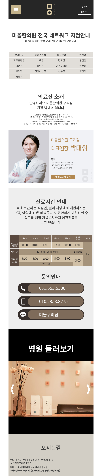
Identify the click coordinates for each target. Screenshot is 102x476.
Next (88, 389)
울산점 (82, 60)
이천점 (82, 65)
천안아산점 (40, 71)
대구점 (40, 60)
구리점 (19, 71)
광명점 (40, 65)
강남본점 (19, 55)
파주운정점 (19, 60)
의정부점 (61, 55)
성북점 (19, 76)
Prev (12, 389)
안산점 (82, 55)
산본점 (61, 71)
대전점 (19, 65)
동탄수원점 (40, 55)
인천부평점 (61, 65)
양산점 (82, 71)
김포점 (61, 60)
